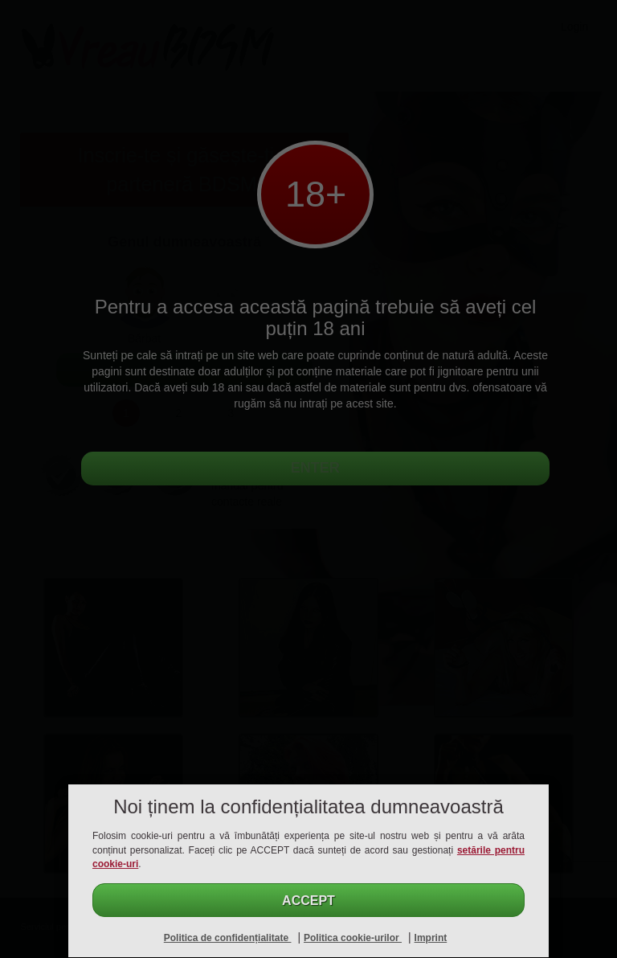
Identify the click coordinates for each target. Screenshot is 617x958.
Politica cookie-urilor (353, 938)
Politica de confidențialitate (228, 938)
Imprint (431, 938)
